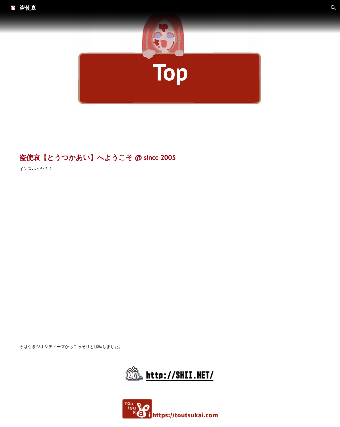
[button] (333, 7)
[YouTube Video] (170, 258)
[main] (170, 72)
